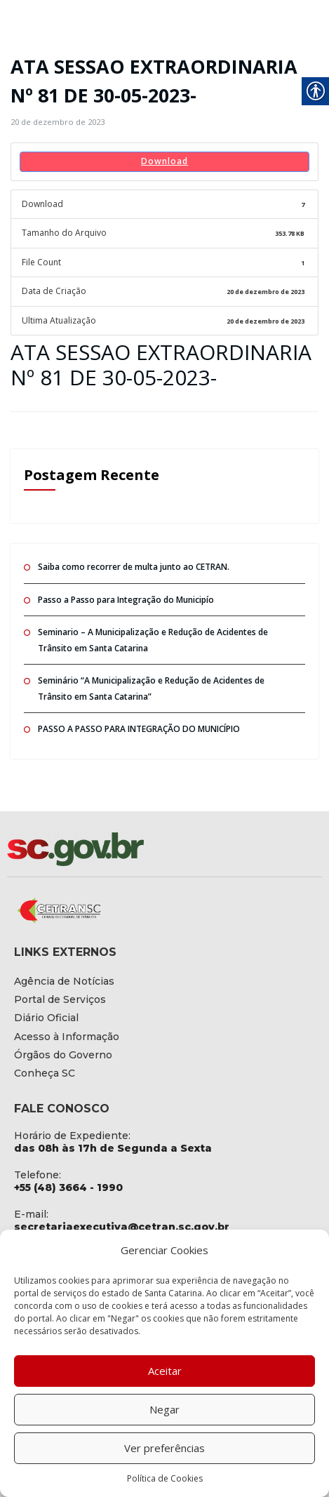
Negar (164, 1409)
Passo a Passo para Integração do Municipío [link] (126, 600)
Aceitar (165, 1371)
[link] (58, 122)
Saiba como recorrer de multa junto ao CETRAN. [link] (133, 567)
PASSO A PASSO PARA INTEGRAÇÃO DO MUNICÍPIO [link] (139, 729)
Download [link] (164, 161)
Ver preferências (164, 1448)
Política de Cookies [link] (165, 1478)
